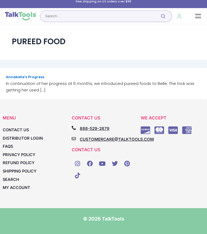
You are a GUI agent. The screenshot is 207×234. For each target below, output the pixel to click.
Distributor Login (23, 138)
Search (11, 179)
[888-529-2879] (74, 128)
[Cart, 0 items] (190, 16)
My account (16, 187)
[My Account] (179, 16)
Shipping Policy (19, 171)
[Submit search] (163, 16)
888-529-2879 (94, 128)
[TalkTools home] (21, 16)
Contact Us (16, 130)
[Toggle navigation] (198, 16)
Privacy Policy (19, 154)
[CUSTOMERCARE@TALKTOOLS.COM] (74, 139)
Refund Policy (18, 162)
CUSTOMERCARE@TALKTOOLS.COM (117, 139)
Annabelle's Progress (25, 77)
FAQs (8, 146)
